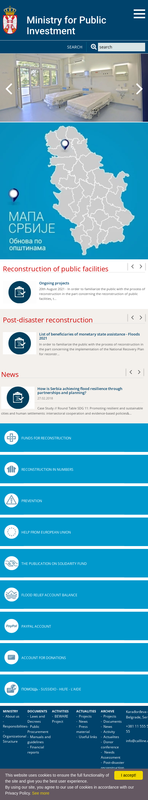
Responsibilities (15, 726)
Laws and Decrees (36, 719)
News (83, 721)
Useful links (88, 736)
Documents (37, 711)
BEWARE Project (60, 719)
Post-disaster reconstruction (112, 765)
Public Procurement (37, 729)
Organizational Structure (14, 739)
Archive (107, 711)
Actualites (111, 736)
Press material (83, 729)
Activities (60, 711)
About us (12, 716)
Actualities (86, 711)
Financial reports (35, 750)
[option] (74, 88)
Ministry (10, 711)
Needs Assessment (110, 755)
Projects (85, 716)
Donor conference (110, 745)
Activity (109, 731)
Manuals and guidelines (39, 739)
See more (40, 793)
